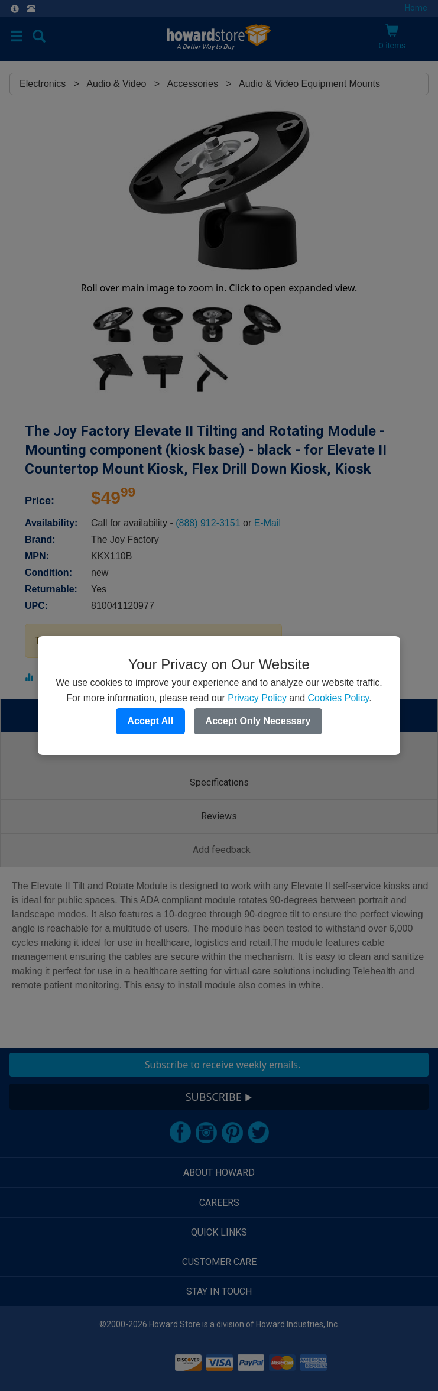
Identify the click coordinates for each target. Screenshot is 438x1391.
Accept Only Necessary (258, 721)
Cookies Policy (338, 698)
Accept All (151, 721)
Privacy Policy (257, 698)
